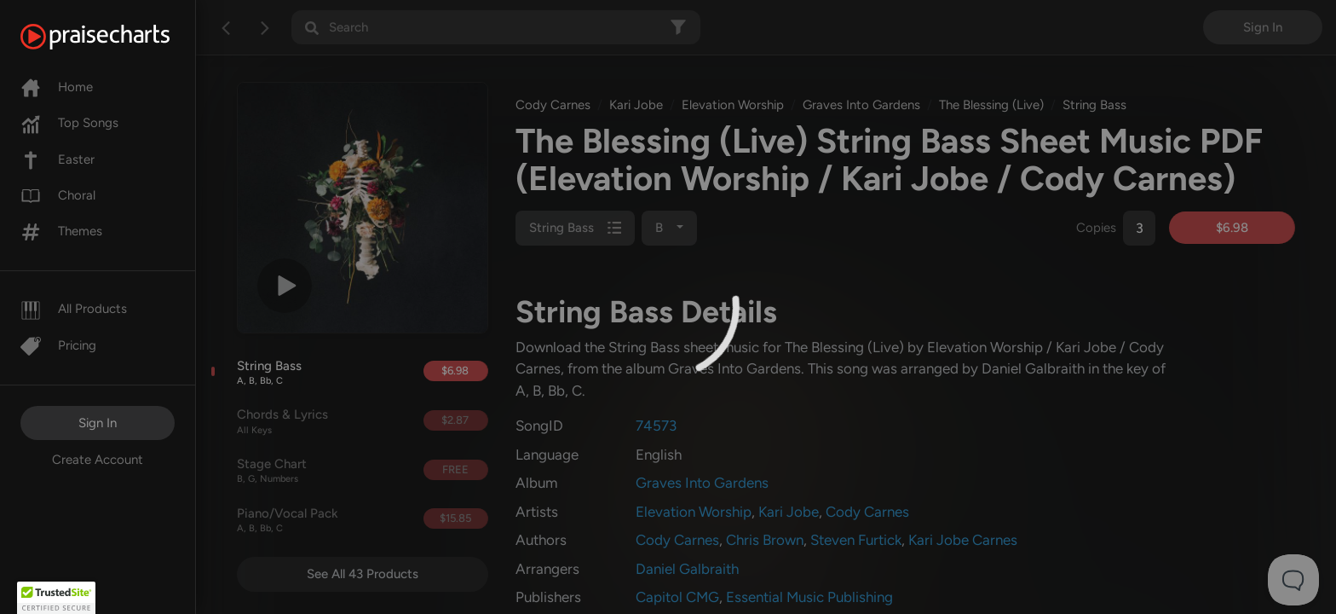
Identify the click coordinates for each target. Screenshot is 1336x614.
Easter (57, 159)
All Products (73, 308)
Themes (61, 231)
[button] (56, 598)
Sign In (97, 423)
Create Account (97, 459)
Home (56, 87)
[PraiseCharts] (116, 36)
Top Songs (69, 122)
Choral (57, 195)
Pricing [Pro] (58, 345)
